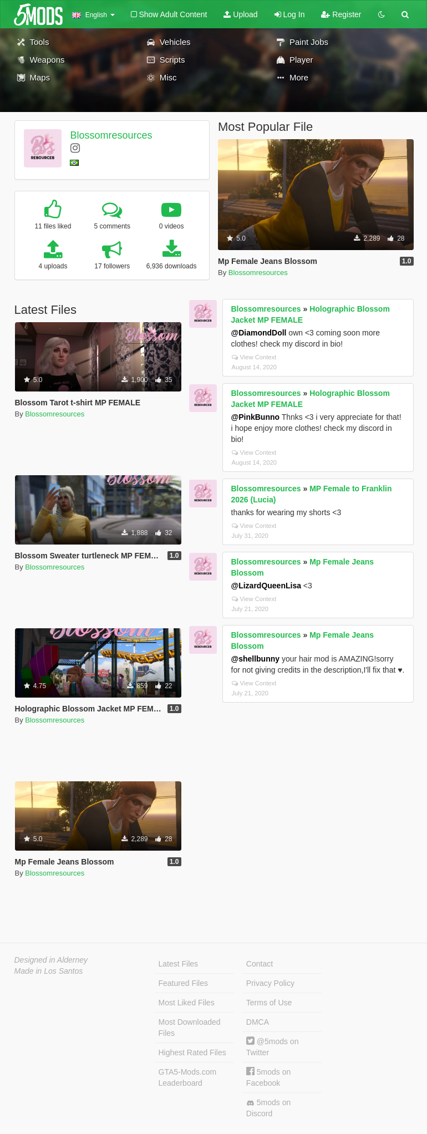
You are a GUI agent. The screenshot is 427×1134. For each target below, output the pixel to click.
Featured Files (183, 983)
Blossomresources (111, 135)
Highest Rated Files (192, 1052)
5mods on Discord (268, 1108)
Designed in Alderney (51, 959)
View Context (254, 357)
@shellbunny (255, 658)
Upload (240, 14)
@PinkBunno (255, 417)
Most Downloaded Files (190, 1028)
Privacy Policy (270, 983)
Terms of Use (269, 1002)
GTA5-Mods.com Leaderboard (188, 1077)
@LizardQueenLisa (266, 585)
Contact (259, 963)
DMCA (257, 1022)
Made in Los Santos (48, 971)
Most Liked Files (187, 1002)
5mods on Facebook (268, 1077)
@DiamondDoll (259, 332)
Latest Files (179, 963)
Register (341, 14)
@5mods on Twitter (272, 1046)
